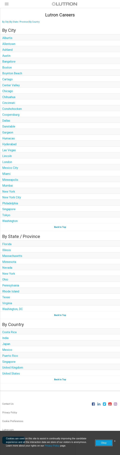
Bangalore (8, 61)
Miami (6, 174)
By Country (34, 22)
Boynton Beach (12, 73)
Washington (10, 221)
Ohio (5, 279)
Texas (6, 297)
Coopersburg (10, 114)
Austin (6, 55)
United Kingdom (12, 367)
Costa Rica (9, 332)
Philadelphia (10, 203)
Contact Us (8, 403)
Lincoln (7, 156)
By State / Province (19, 22)
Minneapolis (10, 180)
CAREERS (13, 440)
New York (8, 191)
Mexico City (10, 168)
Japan (6, 344)
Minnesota (9, 262)
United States (11, 373)
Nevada (7, 267)
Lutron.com (8, 429)
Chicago (7, 91)
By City (5, 22)
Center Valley (11, 85)
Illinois (6, 250)
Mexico (7, 350)
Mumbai (7, 185)
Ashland (7, 50)
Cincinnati (8, 103)
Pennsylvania (10, 285)
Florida (6, 244)
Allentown (8, 44)
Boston (7, 67)
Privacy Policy (9, 412)
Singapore (8, 209)
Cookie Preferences (12, 421)
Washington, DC (12, 309)
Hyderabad (9, 144)
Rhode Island (10, 291)
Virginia (7, 303)
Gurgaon (7, 132)
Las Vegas (9, 150)
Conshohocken (12, 109)
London (7, 162)
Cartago (7, 79)
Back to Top (60, 227)
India (5, 338)
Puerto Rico (10, 356)
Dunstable (8, 126)
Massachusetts (12, 256)
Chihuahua (8, 97)
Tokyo (6, 215)
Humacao (8, 138)
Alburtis (7, 38)
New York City (11, 197)
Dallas (6, 120)
